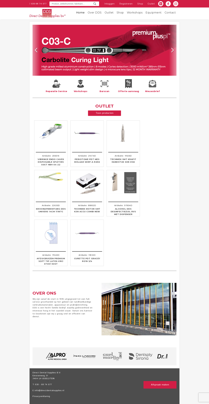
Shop (140, 3)
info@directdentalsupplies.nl (49, 390)
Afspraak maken (160, 384)
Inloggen (109, 3)
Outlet (151, 3)
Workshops (135, 12)
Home (80, 12)
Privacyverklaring (41, 396)
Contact (170, 12)
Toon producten (104, 113)
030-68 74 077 (39, 3)
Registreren (126, 3)
